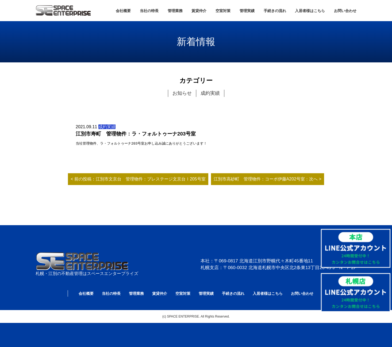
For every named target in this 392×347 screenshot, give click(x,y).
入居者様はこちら (310, 11)
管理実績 (247, 11)
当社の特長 (149, 11)
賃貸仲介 (198, 11)
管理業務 (175, 11)
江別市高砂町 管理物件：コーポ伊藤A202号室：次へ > (267, 179)
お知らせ (182, 93)
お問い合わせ (345, 11)
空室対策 (223, 11)
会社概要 (123, 11)
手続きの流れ (275, 11)
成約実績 (210, 93)
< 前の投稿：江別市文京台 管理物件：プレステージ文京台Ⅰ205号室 (138, 179)
